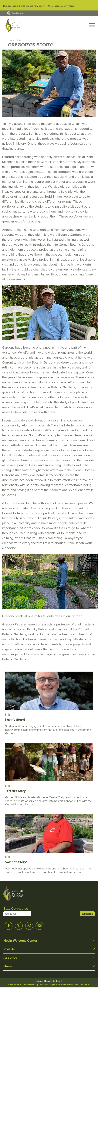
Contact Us (85, 984)
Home (11, 40)
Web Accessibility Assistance (36, 984)
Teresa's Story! (15, 791)
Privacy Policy (14, 984)
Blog (19, 40)
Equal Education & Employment (64, 984)
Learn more (67, 6)
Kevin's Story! (15, 720)
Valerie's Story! (16, 862)
